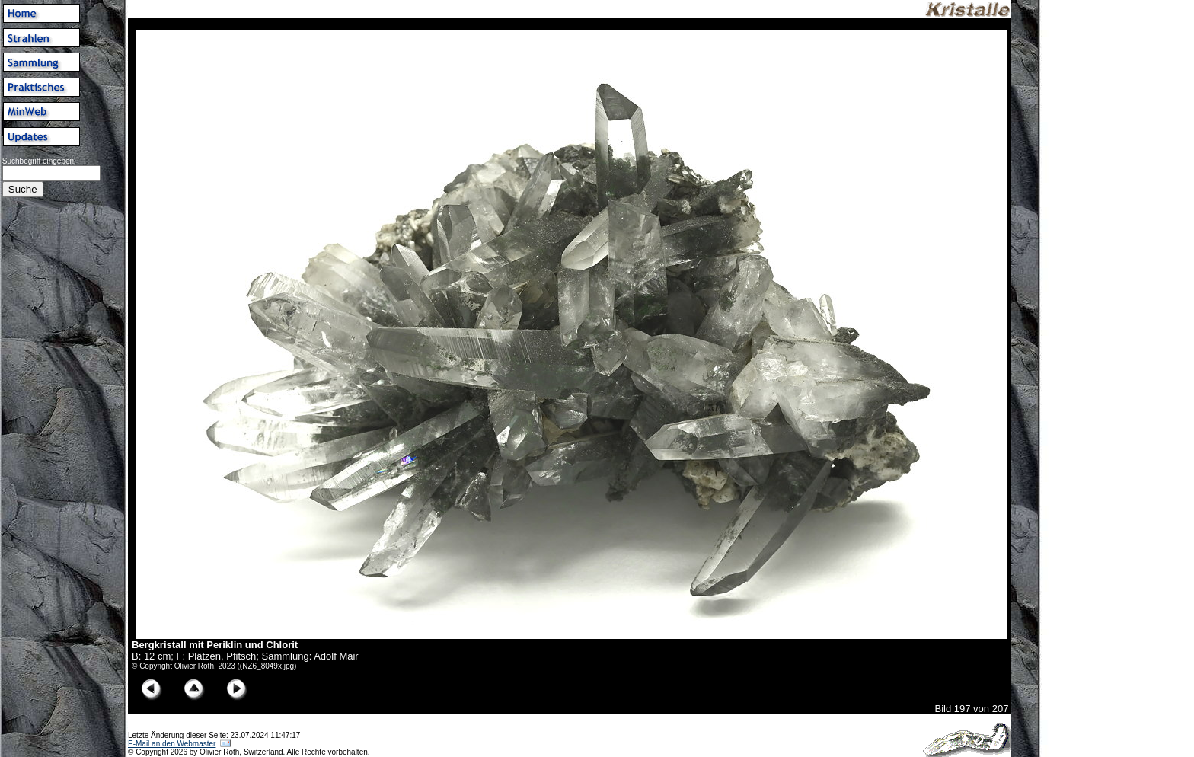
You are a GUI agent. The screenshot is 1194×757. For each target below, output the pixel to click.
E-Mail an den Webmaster (171, 743)
